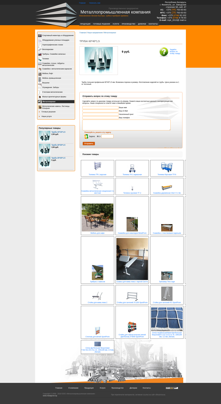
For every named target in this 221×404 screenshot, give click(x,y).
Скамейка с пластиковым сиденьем (167, 232)
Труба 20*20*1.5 (58, 145)
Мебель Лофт (45, 73)
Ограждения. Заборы (48, 87)
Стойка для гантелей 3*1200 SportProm (132, 301)
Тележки (43, 59)
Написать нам (94, 3)
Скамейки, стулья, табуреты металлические (51, 64)
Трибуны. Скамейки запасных (52, 54)
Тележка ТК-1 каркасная (132, 174)
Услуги (116, 24)
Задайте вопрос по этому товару (169, 52)
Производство (128, 24)
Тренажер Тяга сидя (167, 281)
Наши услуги (45, 116)
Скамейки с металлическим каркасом (55, 69)
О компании (73, 388)
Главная (82, 3)
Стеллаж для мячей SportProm (97, 336)
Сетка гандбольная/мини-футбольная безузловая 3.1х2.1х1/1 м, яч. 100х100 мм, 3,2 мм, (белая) (166, 334)
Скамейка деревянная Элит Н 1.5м (167, 192)
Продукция (85, 24)
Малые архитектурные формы (52, 97)
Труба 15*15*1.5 (58, 132)
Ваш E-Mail (105, 111)
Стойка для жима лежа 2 (97, 301)
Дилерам (142, 24)
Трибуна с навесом (97, 281)
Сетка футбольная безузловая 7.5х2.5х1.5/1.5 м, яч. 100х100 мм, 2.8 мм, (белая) (97, 349)
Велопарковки (45, 49)
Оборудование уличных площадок (53, 40)
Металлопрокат (47, 102)
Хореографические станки (50, 45)
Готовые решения (101, 24)
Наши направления (95, 33)
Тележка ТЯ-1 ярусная (97, 174)
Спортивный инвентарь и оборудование (56, 35)
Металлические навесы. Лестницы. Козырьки (54, 107)
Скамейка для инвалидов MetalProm (132, 232)
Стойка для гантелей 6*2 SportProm (167, 301)
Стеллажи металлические (50, 92)
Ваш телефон (106, 118)
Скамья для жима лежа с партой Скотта (132, 281)
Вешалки (43, 83)
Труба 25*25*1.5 (58, 158)
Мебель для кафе (97, 232)
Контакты (153, 24)
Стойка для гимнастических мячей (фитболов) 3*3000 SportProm (132, 335)
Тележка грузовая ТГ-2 (132, 192)
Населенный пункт (108, 114)
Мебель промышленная (49, 78)
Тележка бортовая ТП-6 (167, 174)
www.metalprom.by (50, 396)
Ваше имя (104, 108)
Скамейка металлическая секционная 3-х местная (97, 191)
